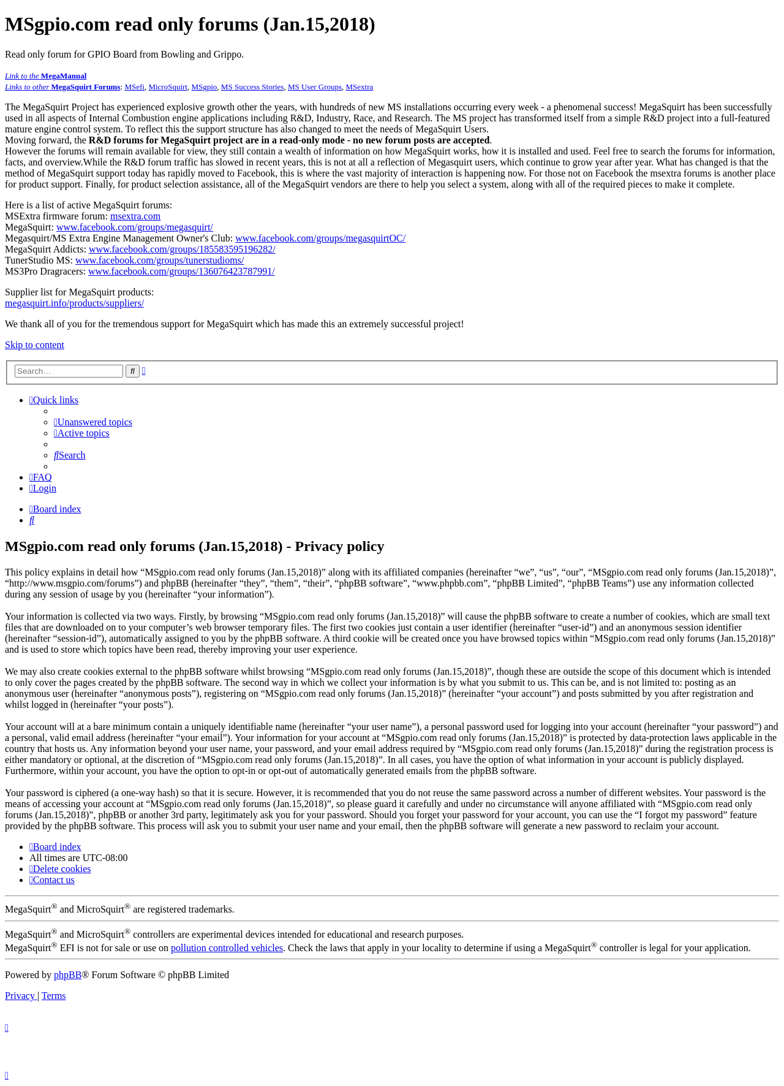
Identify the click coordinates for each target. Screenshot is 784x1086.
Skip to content (34, 345)
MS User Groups (315, 86)
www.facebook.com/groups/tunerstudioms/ (159, 260)
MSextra (360, 86)
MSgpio (204, 86)
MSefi (134, 86)
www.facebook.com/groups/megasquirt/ (134, 227)
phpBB (67, 975)
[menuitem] (93, 422)
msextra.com (135, 216)
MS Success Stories (252, 86)
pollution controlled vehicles (227, 948)
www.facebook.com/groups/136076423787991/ (181, 271)
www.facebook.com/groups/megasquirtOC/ (320, 238)
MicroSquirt (167, 86)
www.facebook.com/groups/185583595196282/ (182, 249)
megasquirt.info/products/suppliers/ (74, 303)
